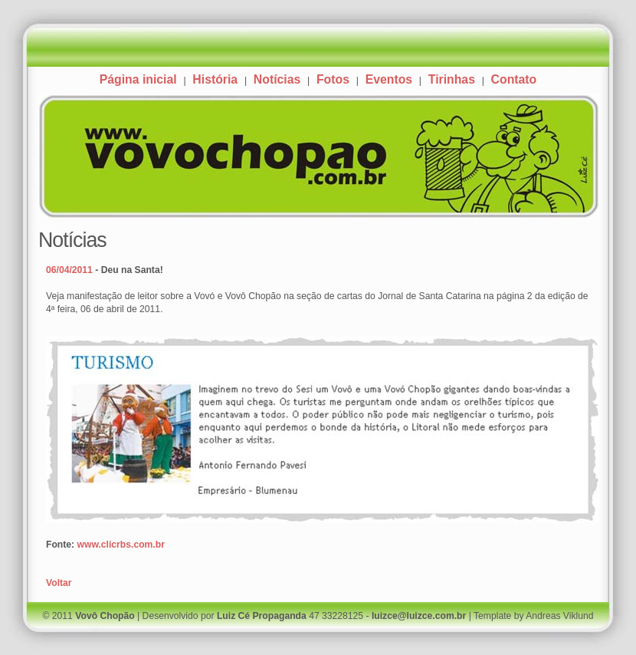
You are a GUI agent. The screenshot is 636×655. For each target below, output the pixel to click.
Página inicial (138, 79)
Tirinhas (451, 79)
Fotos (332, 79)
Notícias (277, 79)
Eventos (389, 79)
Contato (514, 79)
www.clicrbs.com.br (121, 544)
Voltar (59, 583)
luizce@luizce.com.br (419, 616)
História (215, 79)
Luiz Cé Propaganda (262, 616)
